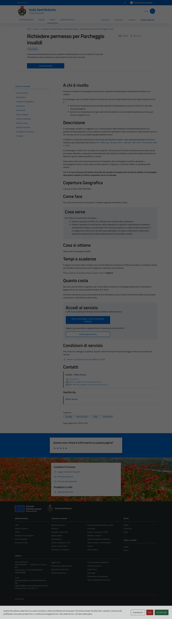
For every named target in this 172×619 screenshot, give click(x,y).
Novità (41, 19)
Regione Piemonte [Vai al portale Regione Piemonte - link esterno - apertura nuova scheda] (23, 2)
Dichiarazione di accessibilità (97, 576)
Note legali (91, 573)
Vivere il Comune (67, 19)
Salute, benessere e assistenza (98, 539)
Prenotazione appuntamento (61, 566)
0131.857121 (72, 379)
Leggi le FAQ (55, 562)
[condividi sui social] (123, 36)
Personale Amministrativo (24, 535)
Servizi (52, 19)
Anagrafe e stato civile (59, 532)
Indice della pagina (31, 86)
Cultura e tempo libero (59, 546)
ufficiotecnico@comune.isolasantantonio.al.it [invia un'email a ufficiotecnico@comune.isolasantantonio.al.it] (83, 382)
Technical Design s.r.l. (29, 612)
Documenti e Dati (21, 542)
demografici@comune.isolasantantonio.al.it (30, 580)
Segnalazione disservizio (60, 569)
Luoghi (126, 546)
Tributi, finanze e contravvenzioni (99, 542)
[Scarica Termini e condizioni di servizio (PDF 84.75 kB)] (84, 359)
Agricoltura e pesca (58, 525)
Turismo (90, 546)
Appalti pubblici (56, 535)
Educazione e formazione (60, 549)
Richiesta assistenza (58, 573)
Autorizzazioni (56, 539)
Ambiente (54, 528)
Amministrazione (27, 19)
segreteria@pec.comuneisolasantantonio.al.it (31, 585)
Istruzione (132, 20)
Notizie (126, 525)
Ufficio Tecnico (71, 399)
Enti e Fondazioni (21, 539)
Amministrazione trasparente (98, 562)
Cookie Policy (92, 569)
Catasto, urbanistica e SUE (60, 542)
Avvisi (126, 532)
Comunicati (128, 528)
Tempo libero (118, 20)
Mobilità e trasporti (94, 535)
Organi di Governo (21, 528)
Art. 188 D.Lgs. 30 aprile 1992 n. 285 (112, 142)
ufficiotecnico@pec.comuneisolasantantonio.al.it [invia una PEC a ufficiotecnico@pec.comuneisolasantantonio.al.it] (90, 384)
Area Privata (19, 599)
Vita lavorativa (92, 549)
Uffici (17, 525)
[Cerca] (152, 11)
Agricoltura (105, 20)
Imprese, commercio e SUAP (97, 532)
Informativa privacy (94, 566)
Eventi (126, 550)
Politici (17, 532)
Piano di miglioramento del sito (98, 580)
